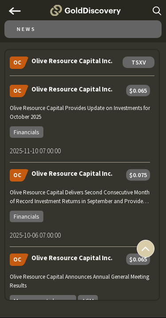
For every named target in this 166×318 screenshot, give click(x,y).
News (26, 29)
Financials (26, 132)
